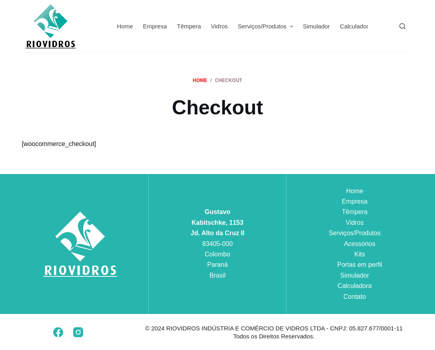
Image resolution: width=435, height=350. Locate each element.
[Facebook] (58, 332)
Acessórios (359, 243)
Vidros (355, 222)
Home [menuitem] (125, 26)
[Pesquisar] (402, 26)
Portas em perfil (359, 264)
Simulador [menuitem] (316, 26)
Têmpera (354, 211)
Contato (354, 296)
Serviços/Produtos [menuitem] (266, 26)
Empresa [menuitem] (155, 26)
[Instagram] (78, 332)
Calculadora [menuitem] (356, 26)
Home (354, 191)
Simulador (354, 275)
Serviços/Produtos (355, 233)
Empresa (354, 201)
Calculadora (354, 285)
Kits (359, 254)
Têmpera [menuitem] (189, 26)
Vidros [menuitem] (219, 26)
